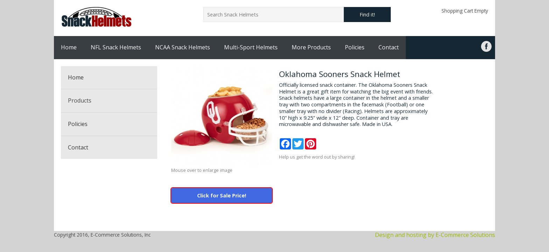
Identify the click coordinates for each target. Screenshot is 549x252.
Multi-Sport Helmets (251, 47)
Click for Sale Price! (221, 195)
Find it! (367, 14)
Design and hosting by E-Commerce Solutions (435, 235)
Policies (354, 47)
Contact (388, 47)
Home (69, 47)
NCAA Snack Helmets (182, 47)
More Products (311, 47)
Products (79, 100)
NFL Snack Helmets (116, 47)
